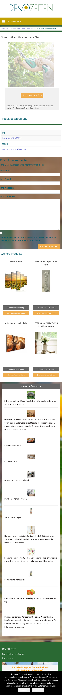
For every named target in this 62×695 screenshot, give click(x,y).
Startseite (5, 28)
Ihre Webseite (7, 194)
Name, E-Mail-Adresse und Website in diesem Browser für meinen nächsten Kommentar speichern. (28, 245)
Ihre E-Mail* (6, 185)
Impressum (7, 664)
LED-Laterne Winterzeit (14, 586)
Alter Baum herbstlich (16, 329)
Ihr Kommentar (7, 202)
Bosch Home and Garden (21, 28)
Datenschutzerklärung (13, 660)
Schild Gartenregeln (12, 523)
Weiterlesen (38, 690)
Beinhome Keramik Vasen (15, 505)
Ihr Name (5, 176)
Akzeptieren (24, 690)
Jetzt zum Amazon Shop (32, 101)
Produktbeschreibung (15, 314)
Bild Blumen (16, 267)
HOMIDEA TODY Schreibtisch (16, 486)
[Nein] (58, 682)
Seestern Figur (10, 468)
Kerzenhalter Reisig (12, 452)
